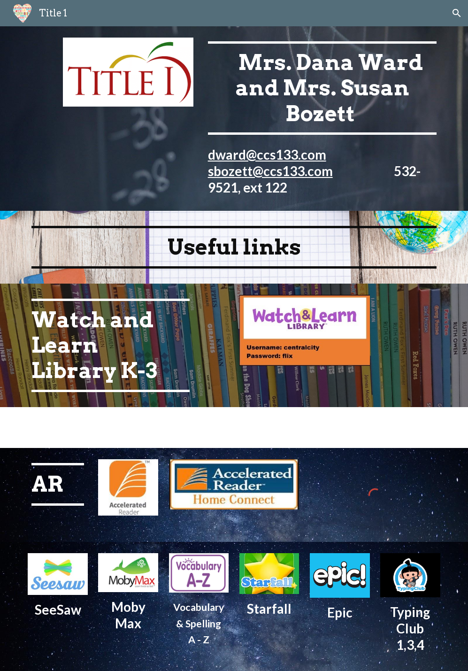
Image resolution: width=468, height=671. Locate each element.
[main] (322, 119)
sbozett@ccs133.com (270, 171)
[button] (456, 13)
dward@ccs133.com (267, 154)
